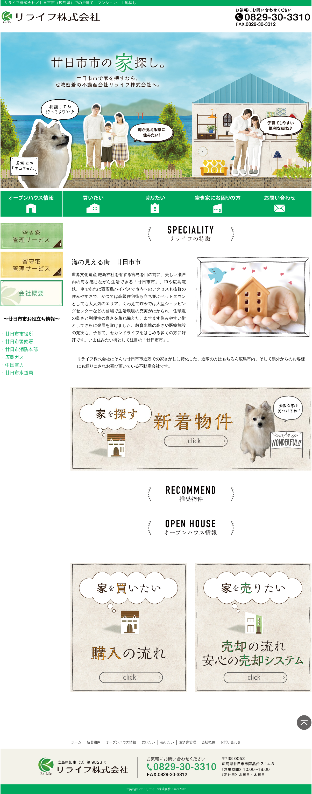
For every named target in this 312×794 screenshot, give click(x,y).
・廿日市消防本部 (19, 349)
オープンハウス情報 (121, 742)
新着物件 (93, 742)
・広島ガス (12, 357)
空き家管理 (187, 742)
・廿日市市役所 (17, 333)
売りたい (167, 742)
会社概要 (208, 742)
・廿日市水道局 (17, 372)
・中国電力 (12, 365)
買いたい (148, 742)
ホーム (76, 742)
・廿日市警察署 (17, 341)
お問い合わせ (231, 742)
